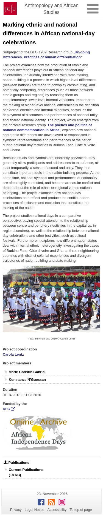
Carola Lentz (13, 354)
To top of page (81, 510)
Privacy (16, 510)
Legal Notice (34, 510)
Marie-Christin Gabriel (27, 372)
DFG (6, 409)
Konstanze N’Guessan (27, 380)
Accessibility (57, 510)
